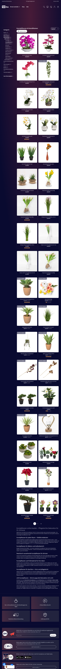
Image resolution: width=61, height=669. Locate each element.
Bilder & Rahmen (9, 58)
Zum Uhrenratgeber (8, 76)
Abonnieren (53, 635)
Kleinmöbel (8, 56)
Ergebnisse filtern (21, 31)
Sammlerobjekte (8, 72)
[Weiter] (41, 523)
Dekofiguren (49, 574)
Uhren (6, 66)
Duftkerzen (8, 48)
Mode (6, 32)
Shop (23, 6)
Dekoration (7, 38)
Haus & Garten (7, 64)
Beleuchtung (8, 51)
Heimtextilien (8, 59)
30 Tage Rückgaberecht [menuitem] (30, 1)
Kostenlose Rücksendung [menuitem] (6, 1)
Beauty (6, 67)
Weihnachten (8, 43)
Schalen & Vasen (9, 50)
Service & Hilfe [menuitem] (56, 1)
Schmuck (7, 34)
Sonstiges (8, 40)
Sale (27, 6)
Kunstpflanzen (9, 42)
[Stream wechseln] (15, 6)
